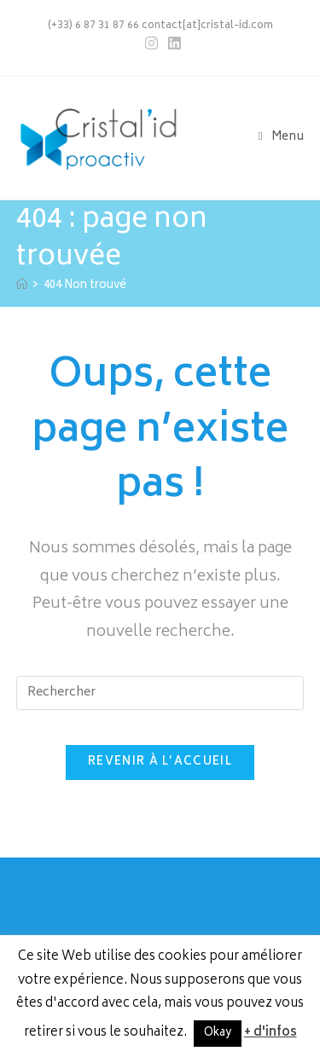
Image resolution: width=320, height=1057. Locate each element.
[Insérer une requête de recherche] (160, 693)
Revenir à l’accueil (160, 762)
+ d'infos (270, 1032)
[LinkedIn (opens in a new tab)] (172, 44)
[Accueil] (21, 286)
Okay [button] (217, 1033)
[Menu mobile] (281, 137)
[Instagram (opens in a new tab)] (151, 44)
